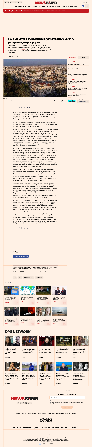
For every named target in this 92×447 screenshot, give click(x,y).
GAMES (75, 6)
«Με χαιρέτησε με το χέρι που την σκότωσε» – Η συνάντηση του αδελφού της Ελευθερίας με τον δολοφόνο (11, 351)
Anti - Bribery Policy (60, 413)
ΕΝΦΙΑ (20, 277)
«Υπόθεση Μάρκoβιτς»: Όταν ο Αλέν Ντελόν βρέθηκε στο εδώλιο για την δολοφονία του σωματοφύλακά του (79, 376)
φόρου (23, 49)
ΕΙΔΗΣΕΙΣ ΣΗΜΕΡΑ (39, 277)
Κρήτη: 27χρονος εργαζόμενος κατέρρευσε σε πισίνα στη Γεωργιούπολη (77, 95)
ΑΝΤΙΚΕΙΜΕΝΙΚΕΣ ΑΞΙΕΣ (28, 277)
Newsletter (22, 271)
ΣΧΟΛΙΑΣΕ (56, 101)
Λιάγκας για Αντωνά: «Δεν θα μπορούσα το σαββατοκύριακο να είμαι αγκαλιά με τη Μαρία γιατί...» (62, 376)
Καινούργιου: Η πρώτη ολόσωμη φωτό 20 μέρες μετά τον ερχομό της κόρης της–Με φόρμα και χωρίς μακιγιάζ (11, 376)
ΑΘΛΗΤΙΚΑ (49, 6)
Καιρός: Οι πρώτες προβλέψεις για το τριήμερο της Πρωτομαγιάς (27, 298)
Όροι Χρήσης (24, 413)
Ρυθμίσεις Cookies (51, 413)
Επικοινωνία (67, 413)
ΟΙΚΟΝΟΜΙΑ (34, 6)
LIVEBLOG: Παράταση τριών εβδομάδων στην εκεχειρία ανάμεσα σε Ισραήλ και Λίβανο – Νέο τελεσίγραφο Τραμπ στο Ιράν (77, 76)
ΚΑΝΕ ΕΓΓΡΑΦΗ (67, 407)
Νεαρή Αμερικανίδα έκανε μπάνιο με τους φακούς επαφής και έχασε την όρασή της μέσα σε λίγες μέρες (43, 319)
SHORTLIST (71, 6)
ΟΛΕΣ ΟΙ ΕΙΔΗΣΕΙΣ (18, 6)
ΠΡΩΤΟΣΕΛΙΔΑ (64, 6)
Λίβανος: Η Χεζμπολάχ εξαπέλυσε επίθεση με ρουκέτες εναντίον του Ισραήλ (77, 89)
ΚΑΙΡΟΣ (59, 6)
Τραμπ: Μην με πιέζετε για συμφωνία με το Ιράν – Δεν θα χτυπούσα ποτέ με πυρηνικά (40, 11)
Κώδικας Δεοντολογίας (42, 413)
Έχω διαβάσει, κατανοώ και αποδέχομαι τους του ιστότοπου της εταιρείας (67, 400)
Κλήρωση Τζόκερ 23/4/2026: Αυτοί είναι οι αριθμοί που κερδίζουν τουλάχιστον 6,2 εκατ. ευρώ (11, 299)
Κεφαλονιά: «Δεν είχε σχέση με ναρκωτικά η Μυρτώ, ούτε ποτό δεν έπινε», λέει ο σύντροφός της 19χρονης (11, 319)
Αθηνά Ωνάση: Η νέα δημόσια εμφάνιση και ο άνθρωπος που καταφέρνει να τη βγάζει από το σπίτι (46, 350)
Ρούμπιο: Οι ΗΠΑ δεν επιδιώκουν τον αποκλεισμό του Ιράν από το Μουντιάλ (76, 63)
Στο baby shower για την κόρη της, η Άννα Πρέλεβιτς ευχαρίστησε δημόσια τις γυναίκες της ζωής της (45, 376)
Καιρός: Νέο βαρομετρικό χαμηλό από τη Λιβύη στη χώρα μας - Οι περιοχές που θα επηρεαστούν (59, 319)
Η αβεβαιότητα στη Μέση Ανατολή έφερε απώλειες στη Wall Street (76, 69)
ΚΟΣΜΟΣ (43, 6)
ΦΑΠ (15, 277)
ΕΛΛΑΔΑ (24, 6)
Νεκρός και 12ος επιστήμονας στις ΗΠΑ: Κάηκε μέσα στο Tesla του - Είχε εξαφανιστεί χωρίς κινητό (28, 376)
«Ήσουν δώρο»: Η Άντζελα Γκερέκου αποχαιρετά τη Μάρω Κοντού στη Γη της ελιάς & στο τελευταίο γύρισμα (79, 351)
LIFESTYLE (54, 6)
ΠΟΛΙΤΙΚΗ (29, 6)
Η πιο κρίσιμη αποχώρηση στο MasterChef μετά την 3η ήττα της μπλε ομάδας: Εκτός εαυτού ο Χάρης (28, 350)
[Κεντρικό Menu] (87, 6)
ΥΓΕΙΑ (39, 6)
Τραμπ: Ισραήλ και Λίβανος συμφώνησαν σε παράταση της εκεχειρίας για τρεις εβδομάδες (77, 82)
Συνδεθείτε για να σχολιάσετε (21, 256)
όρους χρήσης (70, 400)
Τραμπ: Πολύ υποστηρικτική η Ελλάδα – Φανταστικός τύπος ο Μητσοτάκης (59, 298)
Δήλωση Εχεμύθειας (32, 413)
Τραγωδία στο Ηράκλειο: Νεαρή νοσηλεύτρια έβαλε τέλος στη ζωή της (26, 319)
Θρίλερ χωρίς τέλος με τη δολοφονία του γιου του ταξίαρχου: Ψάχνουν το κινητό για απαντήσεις (62, 350)
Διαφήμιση (74, 413)
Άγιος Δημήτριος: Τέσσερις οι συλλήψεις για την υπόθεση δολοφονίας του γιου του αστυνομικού (42, 299)
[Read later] (65, 100)
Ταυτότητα (18, 413)
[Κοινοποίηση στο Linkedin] (24, 107)
